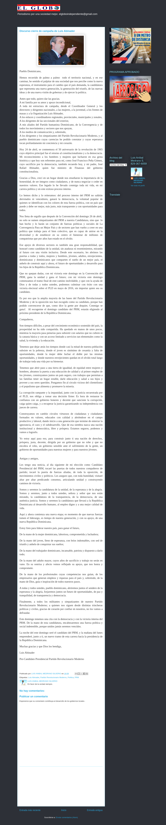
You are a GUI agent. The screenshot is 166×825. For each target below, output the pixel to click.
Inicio (63, 810)
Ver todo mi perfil (138, 185)
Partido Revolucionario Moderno (53, 677)
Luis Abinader (33, 677)
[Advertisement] (61, 786)
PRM (77, 677)
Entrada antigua (94, 810)
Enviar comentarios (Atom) (67, 817)
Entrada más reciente (30, 810)
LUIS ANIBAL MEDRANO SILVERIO (139, 180)
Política (71, 677)
